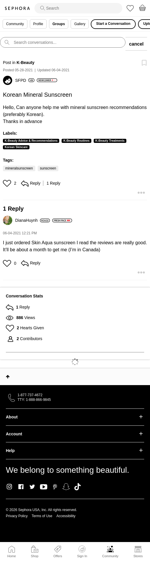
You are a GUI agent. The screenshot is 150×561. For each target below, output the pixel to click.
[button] (8, 183)
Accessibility (65, 516)
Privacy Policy (17, 516)
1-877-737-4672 (30, 395)
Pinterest (55, 487)
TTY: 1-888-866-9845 (34, 400)
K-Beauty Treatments (110, 140)
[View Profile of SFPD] (24, 80)
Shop (35, 556)
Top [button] (7, 376)
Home (11, 556)
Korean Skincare (16, 147)
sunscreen (48, 168)
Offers (57, 556)
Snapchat (66, 487)
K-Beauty (25, 62)
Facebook (21, 487)
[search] (78, 8)
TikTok (77, 487)
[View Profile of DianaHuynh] (32, 220)
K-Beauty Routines (76, 140)
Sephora (17, 8)
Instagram (9, 487)
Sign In (82, 552)
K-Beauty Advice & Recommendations (31, 140)
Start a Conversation (113, 24)
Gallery (79, 24)
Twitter (32, 487)
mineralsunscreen (19, 168)
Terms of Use (42, 516)
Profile (38, 24)
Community (110, 556)
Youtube (43, 487)
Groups (59, 24)
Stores (138, 556)
